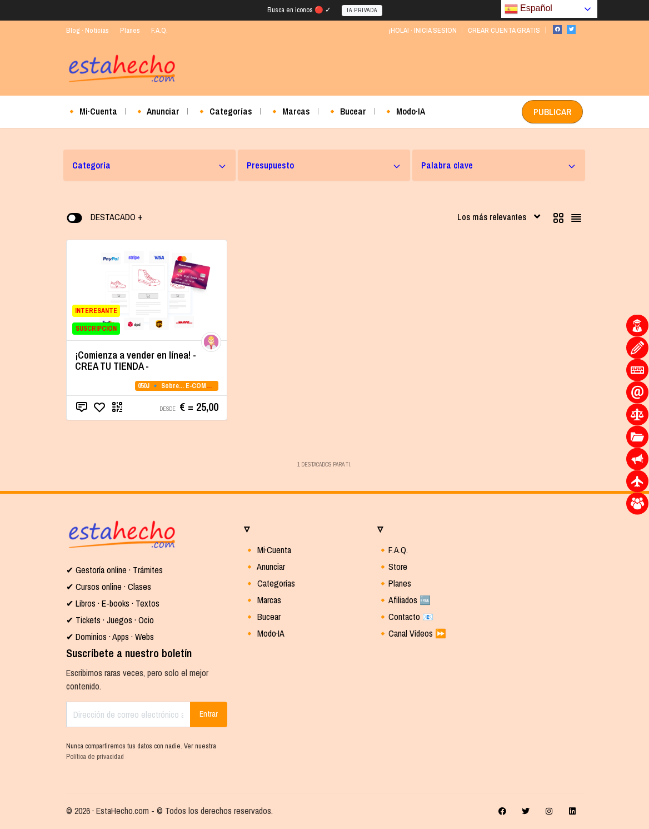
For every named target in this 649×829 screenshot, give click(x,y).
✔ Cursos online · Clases (108, 586)
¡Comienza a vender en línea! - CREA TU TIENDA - (135, 360)
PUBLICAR (552, 112)
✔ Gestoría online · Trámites (114, 570)
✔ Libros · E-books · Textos (112, 603)
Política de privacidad (95, 756)
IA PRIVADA (362, 10)
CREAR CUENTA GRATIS (504, 30)
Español (528, 9)
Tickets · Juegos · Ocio (113, 620)
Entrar (208, 714)
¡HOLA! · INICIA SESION (422, 30)
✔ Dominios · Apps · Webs (110, 637)
